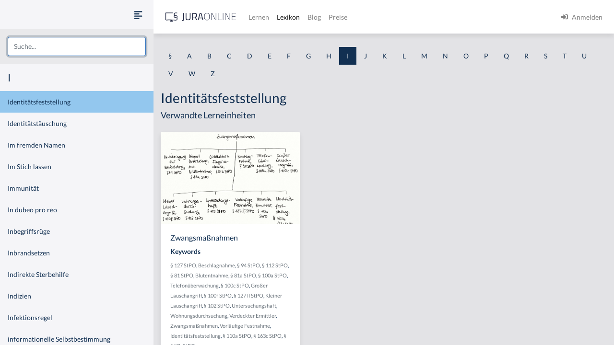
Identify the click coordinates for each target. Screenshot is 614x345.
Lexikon (288, 17)
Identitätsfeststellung (39, 102)
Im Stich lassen (29, 166)
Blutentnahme (211, 275)
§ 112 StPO (275, 265)
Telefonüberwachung (194, 285)
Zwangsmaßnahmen (194, 325)
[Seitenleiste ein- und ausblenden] (138, 15)
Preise (338, 17)
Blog (314, 17)
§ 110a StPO (237, 336)
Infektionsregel (30, 317)
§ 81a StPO (243, 275)
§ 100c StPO (235, 285)
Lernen (258, 17)
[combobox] (77, 46)
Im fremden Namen (36, 145)
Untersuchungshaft (254, 305)
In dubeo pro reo (32, 210)
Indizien (19, 296)
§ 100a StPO (272, 275)
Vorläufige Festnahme (245, 325)
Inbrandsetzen (29, 253)
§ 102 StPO (217, 305)
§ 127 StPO (183, 265)
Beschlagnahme (216, 265)
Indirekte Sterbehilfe (38, 274)
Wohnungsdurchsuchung (198, 315)
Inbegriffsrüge (29, 231)
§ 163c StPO (267, 336)
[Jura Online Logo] (201, 17)
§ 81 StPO (181, 275)
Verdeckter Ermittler (252, 315)
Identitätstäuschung (37, 123)
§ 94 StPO (248, 265)
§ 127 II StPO (248, 295)
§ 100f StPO (218, 295)
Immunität (23, 188)
